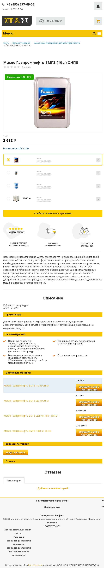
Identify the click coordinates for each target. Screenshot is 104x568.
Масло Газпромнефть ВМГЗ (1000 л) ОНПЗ (27, 430)
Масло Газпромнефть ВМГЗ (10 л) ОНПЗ (26, 385)
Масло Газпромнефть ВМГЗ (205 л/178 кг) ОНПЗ (30, 415)
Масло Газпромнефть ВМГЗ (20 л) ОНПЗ (26, 400)
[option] (52, 102)
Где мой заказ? (54, 20)
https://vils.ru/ (35, 565)
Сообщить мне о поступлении (52, 213)
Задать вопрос (16, 452)
